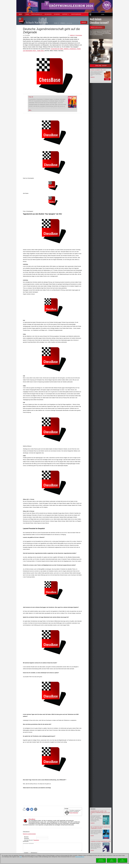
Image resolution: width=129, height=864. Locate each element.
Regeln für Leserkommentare (29, 833)
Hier (21, 856)
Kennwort (26, 838)
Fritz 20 (31, 97)
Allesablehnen (111, 860)
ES (69, 23)
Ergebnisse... (73, 48)
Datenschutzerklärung (79, 856)
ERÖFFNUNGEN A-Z (36, 14)
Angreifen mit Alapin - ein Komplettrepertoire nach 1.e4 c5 (100, 813)
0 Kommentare (79, 35)
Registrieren (36, 840)
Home (27, 14)
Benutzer (26, 837)
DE (66, 23)
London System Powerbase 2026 (100, 841)
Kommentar (25, 841)
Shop (20, 14)
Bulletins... (67, 48)
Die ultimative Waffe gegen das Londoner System (100, 827)
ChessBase (32, 819)
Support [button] (65, 14)
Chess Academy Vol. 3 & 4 (98, 70)
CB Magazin (48, 14)
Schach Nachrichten (37, 22)
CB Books (57, 14)
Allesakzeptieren (122, 860)
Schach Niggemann (73, 812)
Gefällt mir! (72, 35)
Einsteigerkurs (76, 14)
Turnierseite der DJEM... (57, 48)
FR (71, 23)
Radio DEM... (41, 50)
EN (68, 23)
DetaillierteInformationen (101, 860)
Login (102, 14)
